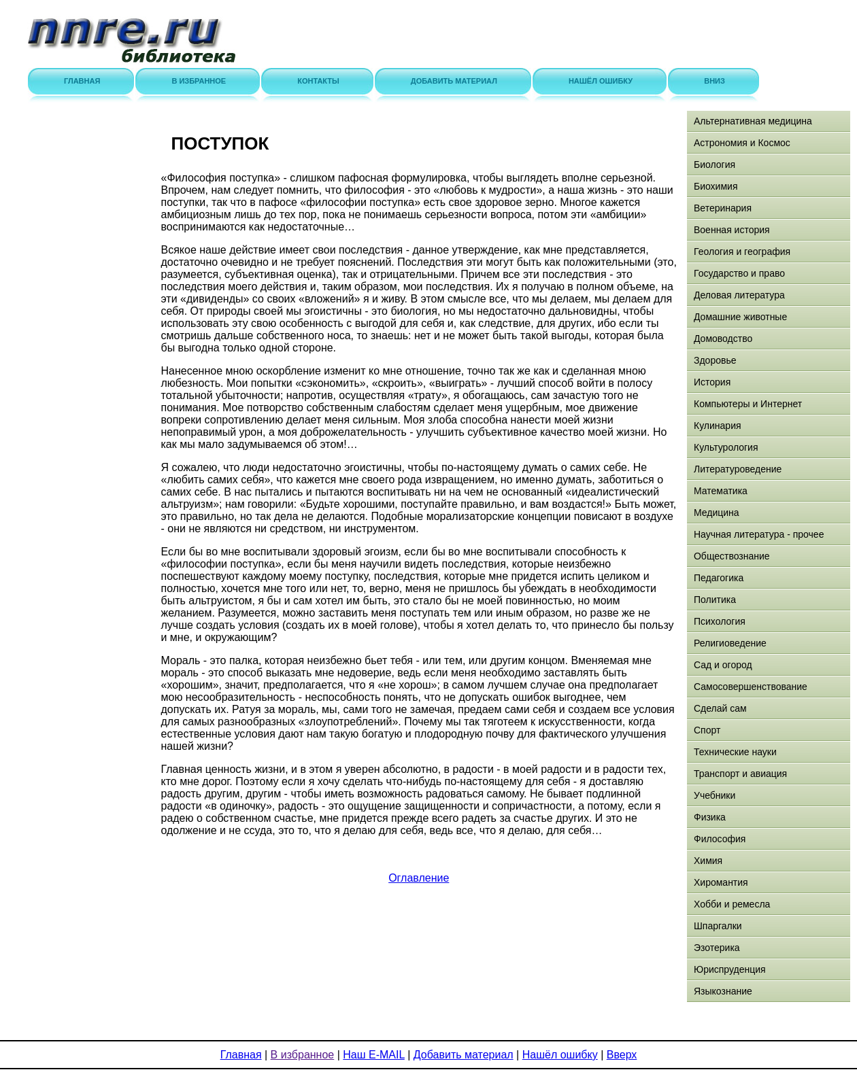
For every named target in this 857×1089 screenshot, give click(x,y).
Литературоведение (738, 469)
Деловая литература (739, 295)
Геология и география (742, 251)
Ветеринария (723, 208)
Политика (715, 599)
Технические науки (735, 751)
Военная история (732, 229)
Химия (708, 860)
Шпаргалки (718, 925)
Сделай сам (720, 708)
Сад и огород (723, 664)
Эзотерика (717, 947)
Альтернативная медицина (753, 121)
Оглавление (418, 878)
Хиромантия (721, 882)
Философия (719, 838)
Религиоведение (730, 643)
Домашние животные (740, 316)
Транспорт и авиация (740, 773)
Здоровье (715, 360)
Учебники (714, 795)
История (712, 382)
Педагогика (718, 577)
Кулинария (717, 425)
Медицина (716, 512)
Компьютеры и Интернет (748, 403)
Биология (714, 164)
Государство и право (739, 273)
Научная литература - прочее (759, 534)
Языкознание (723, 991)
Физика (710, 817)
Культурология (726, 447)
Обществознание (732, 556)
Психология (719, 621)
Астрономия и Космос (742, 142)
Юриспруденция (730, 969)
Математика (720, 490)
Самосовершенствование (750, 686)
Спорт (707, 730)
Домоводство (723, 338)
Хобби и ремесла (732, 904)
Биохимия (715, 186)
